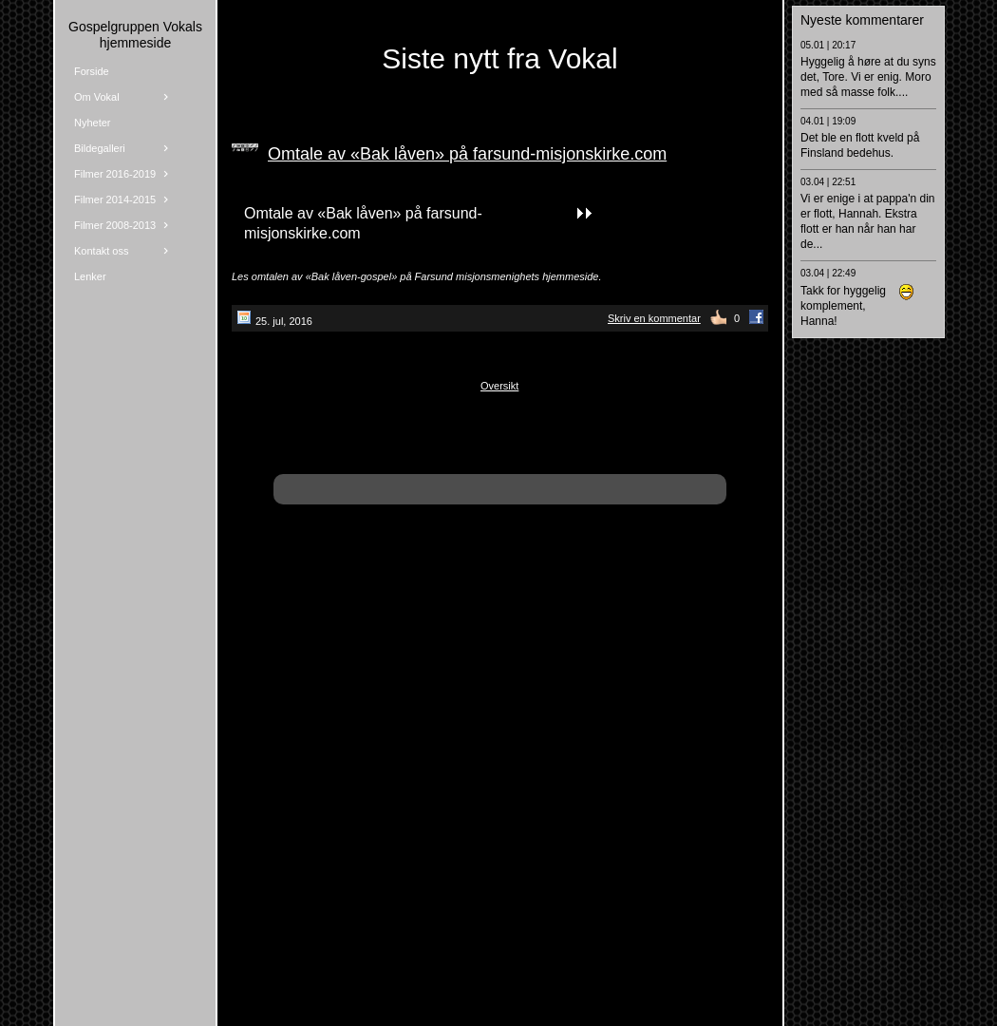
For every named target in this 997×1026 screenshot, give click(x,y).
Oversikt (499, 385)
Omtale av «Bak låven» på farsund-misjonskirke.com (467, 153)
